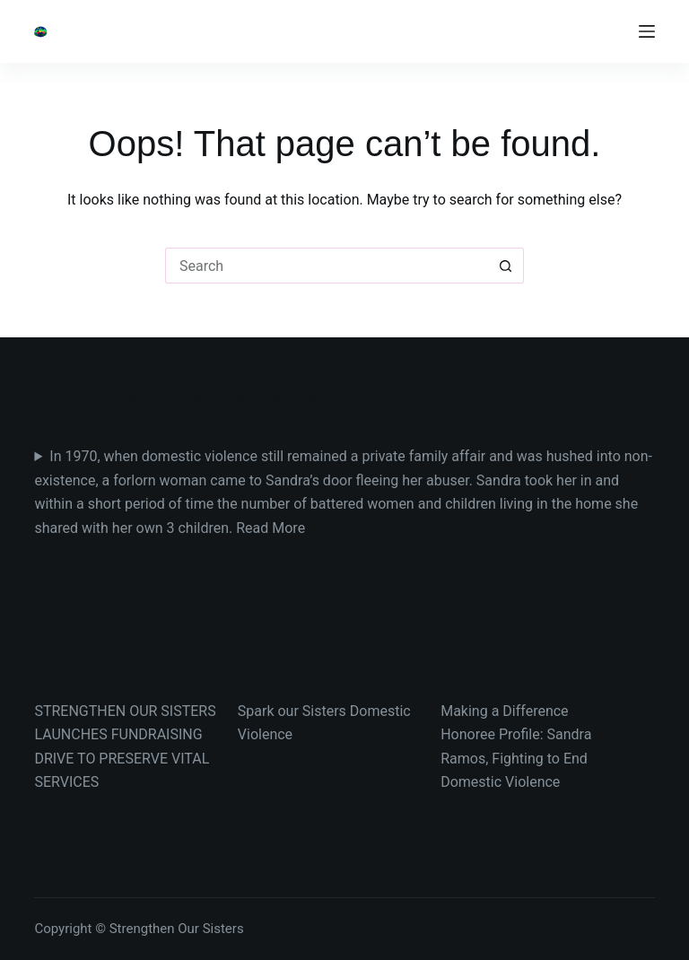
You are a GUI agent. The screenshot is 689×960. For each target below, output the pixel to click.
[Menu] (647, 31)
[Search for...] (326, 266)
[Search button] (506, 266)
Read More (270, 528)
